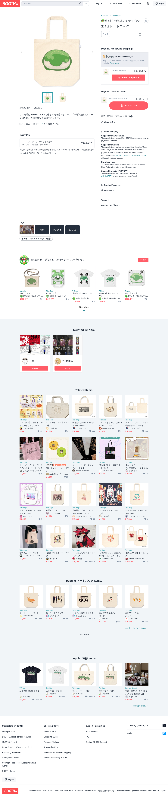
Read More (114, 63)
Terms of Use (48, 791)
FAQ (87, 737)
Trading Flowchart (112, 185)
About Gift (108, 122)
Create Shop (135, 4)
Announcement (92, 732)
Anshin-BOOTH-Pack (122, 155)
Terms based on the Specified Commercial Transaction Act (137, 791)
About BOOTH (115, 4)
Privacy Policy (90, 791)
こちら (40, 124)
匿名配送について (9, 742)
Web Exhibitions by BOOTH (55, 758)
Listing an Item (8, 732)
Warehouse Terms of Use (64, 791)
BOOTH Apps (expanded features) (16, 737)
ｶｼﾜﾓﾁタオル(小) (131, 293)
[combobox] (52, 3)
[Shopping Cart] (147, 3)
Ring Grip (49, 291)
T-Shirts (75, 291)
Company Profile (35, 791)
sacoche (23, 291)
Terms (104, 200)
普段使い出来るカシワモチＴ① (109, 294)
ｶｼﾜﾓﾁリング (51, 293)
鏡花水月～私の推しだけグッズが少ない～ (59, 259)
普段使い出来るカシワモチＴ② (83, 294)
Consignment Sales (10, 758)
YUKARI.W (67, 361)
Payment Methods (51, 742)
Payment (108, 190)
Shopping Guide (51, 737)
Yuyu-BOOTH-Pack (139, 155)
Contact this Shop (109, 205)
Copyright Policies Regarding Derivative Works (19, 764)
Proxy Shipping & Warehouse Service (18, 747)
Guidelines (79, 791)
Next (92, 52)
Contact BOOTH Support (96, 742)
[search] (80, 4)
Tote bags (116, 16)
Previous (22, 52)
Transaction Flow (51, 747)
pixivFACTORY (106, 176)
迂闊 (32, 361)
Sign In (99, 4)
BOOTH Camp (8, 771)
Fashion (104, 16)
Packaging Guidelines (11, 752)
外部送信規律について (106, 791)
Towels (127, 291)
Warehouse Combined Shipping (57, 752)
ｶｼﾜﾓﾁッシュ (25, 293)
